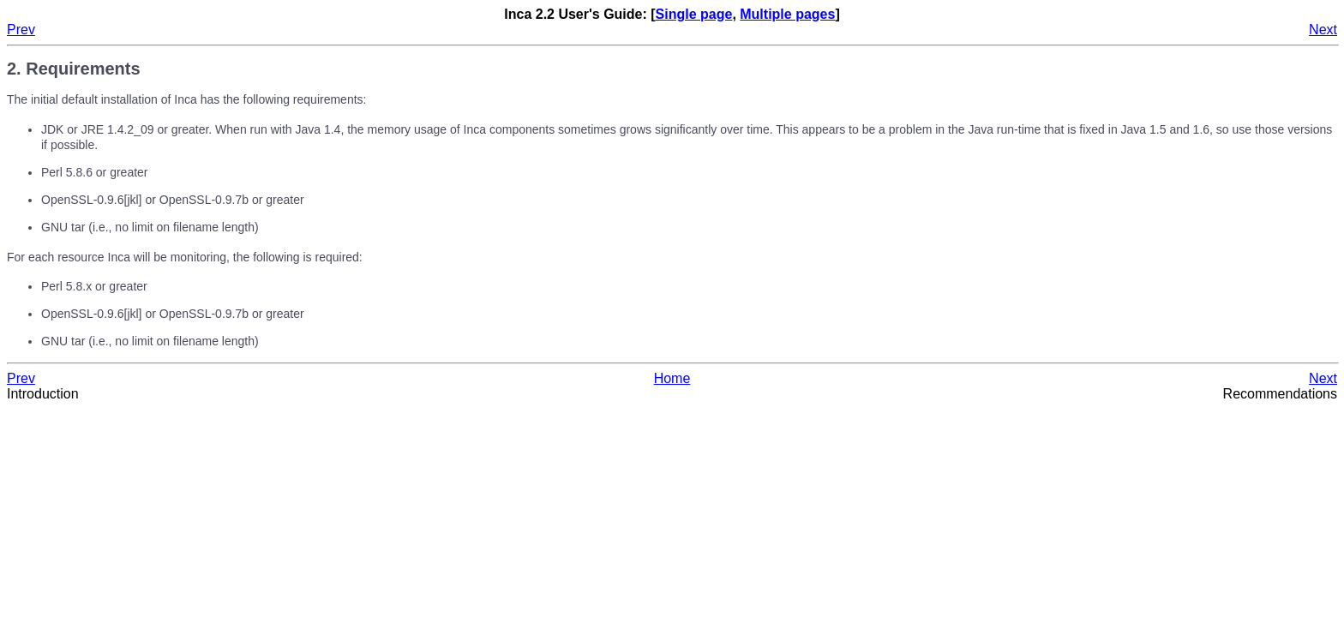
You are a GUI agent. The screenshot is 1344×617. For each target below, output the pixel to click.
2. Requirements (74, 68)
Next (1323, 29)
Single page (694, 14)
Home (672, 378)
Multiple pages (787, 14)
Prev (21, 29)
